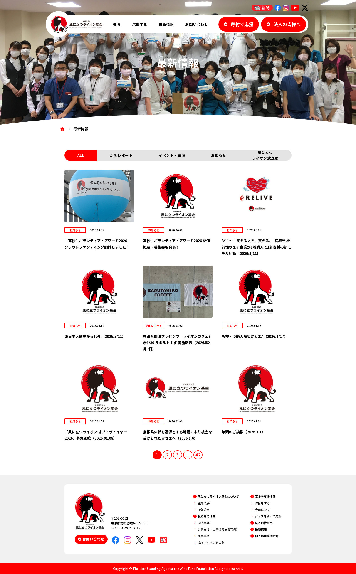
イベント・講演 (171, 155)
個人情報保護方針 (267, 536)
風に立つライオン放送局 (265, 155)
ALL (80, 155)
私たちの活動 (206, 516)
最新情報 (166, 24)
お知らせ (218, 155)
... (187, 455)
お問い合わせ (196, 24)
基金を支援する (265, 496)
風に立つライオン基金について (218, 496)
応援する (139, 24)
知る (117, 24)
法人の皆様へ (264, 523)
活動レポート (121, 155)
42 (197, 455)
